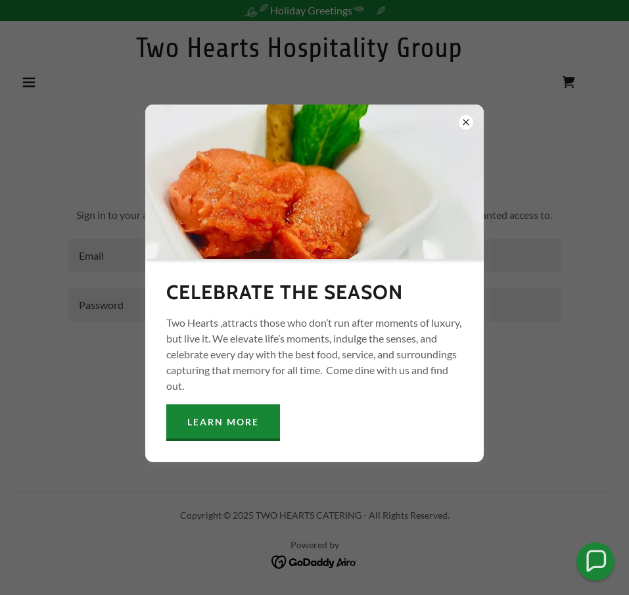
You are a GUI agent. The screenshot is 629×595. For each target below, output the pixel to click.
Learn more (223, 421)
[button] (595, 561)
